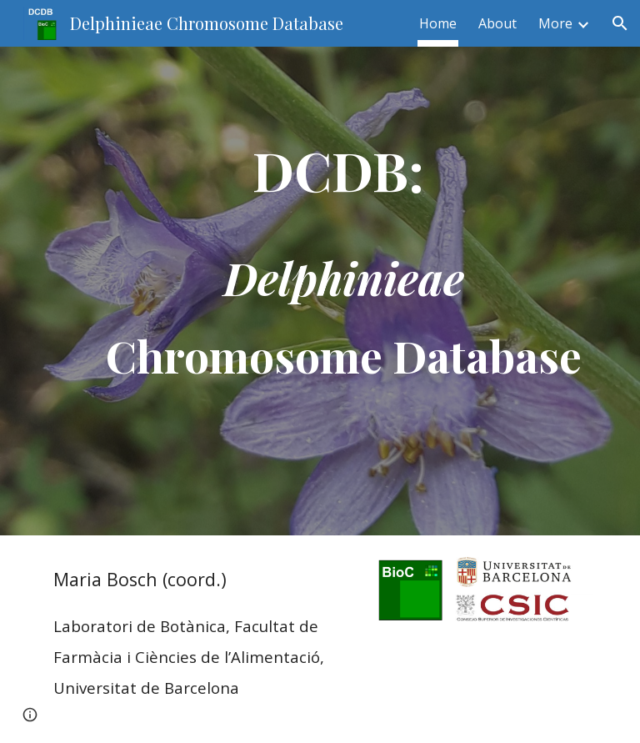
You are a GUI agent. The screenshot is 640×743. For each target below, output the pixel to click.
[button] (620, 23)
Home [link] (438, 23)
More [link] (555, 23)
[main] (342, 291)
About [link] (497, 23)
